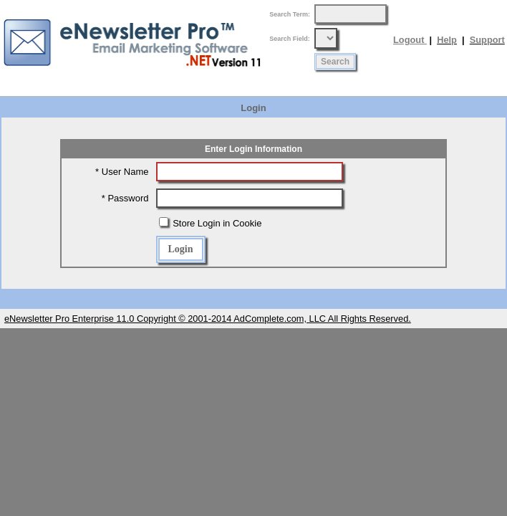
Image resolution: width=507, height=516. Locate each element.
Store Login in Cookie (216, 223)
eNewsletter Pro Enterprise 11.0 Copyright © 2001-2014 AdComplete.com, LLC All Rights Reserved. (207, 318)
